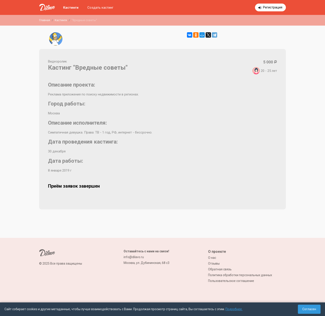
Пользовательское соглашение (231, 281)
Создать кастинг (100, 8)
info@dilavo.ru (134, 257)
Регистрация (272, 7)
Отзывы (214, 263)
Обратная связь (220, 269)
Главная (44, 20)
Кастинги (70, 8)
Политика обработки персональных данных (240, 275)
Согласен (309, 309)
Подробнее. (234, 309)
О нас (212, 257)
